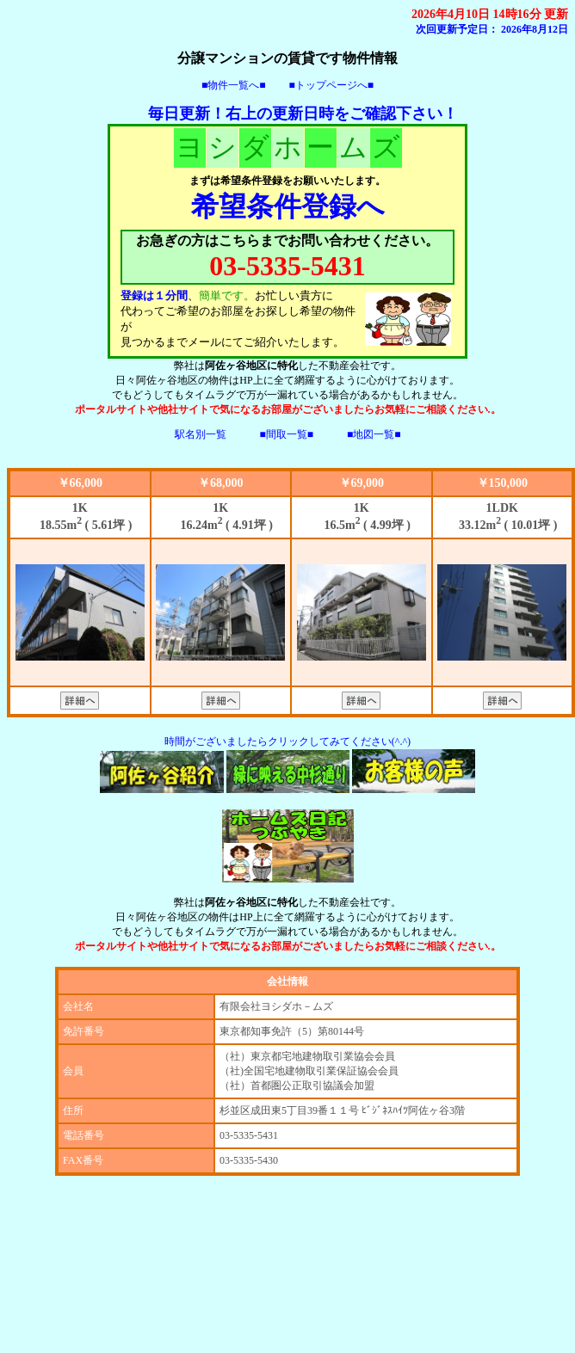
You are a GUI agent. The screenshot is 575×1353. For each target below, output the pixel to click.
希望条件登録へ (288, 206)
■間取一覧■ (287, 434)
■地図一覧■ (374, 434)
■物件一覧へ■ (233, 85)
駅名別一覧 (200, 434)
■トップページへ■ (331, 85)
